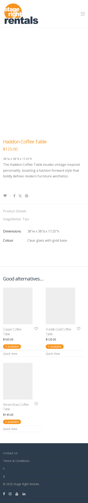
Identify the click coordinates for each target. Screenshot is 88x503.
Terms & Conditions (16, 461)
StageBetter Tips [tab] (16, 219)
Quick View (10, 354)
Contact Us (10, 453)
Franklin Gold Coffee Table (58, 331)
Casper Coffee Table (12, 331)
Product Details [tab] (14, 211)
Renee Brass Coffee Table (16, 406)
